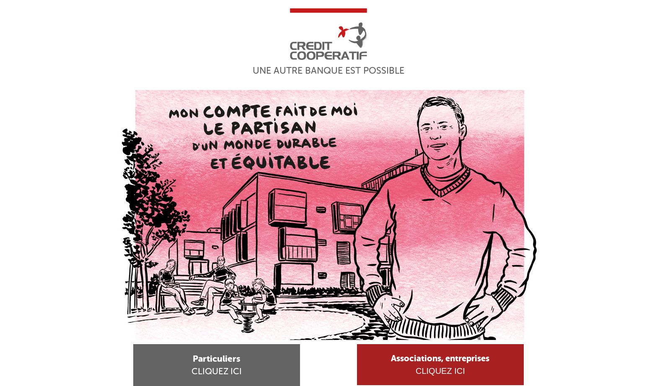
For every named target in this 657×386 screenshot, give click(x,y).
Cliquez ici (216, 365)
